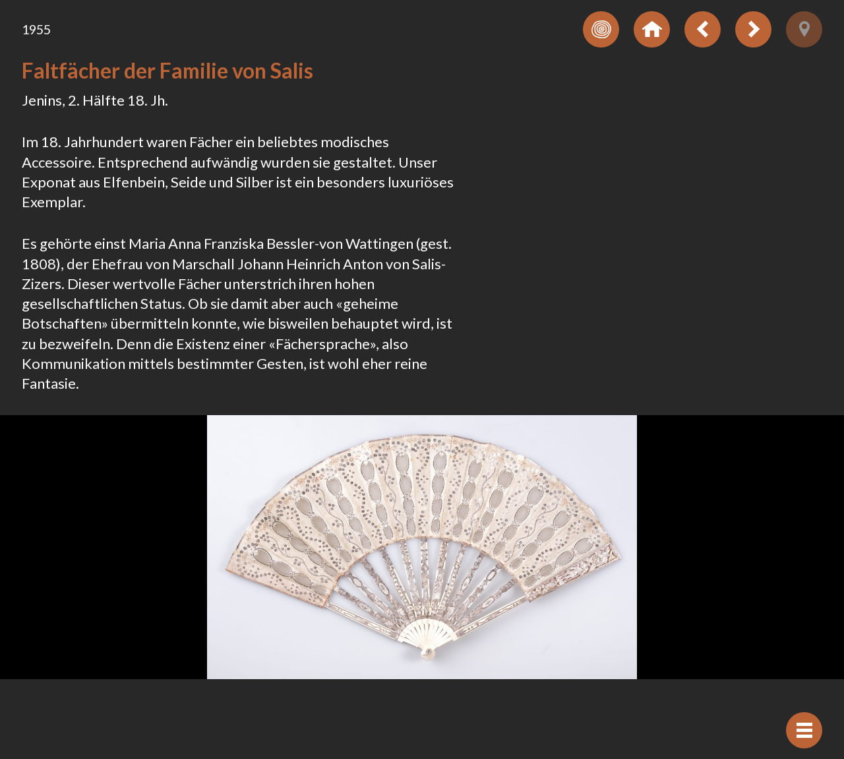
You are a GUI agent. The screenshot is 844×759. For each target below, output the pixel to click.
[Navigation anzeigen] (804, 730)
